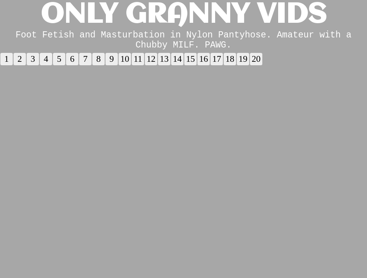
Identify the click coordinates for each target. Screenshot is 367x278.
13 (164, 63)
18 (230, 63)
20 (256, 63)
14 (177, 63)
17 (216, 63)
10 (125, 63)
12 (151, 63)
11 (138, 63)
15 (190, 63)
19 (243, 63)
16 (203, 63)
